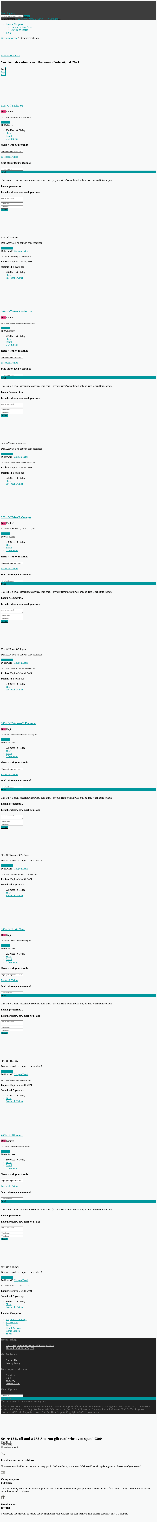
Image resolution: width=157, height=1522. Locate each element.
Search (26, 16)
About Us (10, 1379)
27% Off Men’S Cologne (16, 518)
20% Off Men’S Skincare (16, 312)
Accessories (12, 1326)
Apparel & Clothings (16, 1324)
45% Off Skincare (12, 1138)
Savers (24, 18)
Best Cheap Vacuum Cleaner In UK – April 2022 (30, 1349)
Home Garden (13, 1335)
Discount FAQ (13, 1388)
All (3, 71)
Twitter (14, 156)
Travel (9, 1329)
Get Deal (5, 122)
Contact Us (11, 1364)
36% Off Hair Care (13, 932)
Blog (8, 32)
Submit (4, 210)
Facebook (6, 156)
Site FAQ (10, 1385)
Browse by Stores (19, 29)
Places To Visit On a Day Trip (20, 1352)
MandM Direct (36, 18)
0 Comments (12, 138)
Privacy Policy (13, 1367)
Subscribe (6, 1402)
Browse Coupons (14, 24)
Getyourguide (51, 18)
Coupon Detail (21, 251)
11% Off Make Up (12, 105)
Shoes (9, 1338)
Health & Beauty (14, 1332)
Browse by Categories (22, 27)
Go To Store (7, 249)
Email (9, 136)
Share (9, 133)
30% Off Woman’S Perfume (18, 725)
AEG (17, 18)
